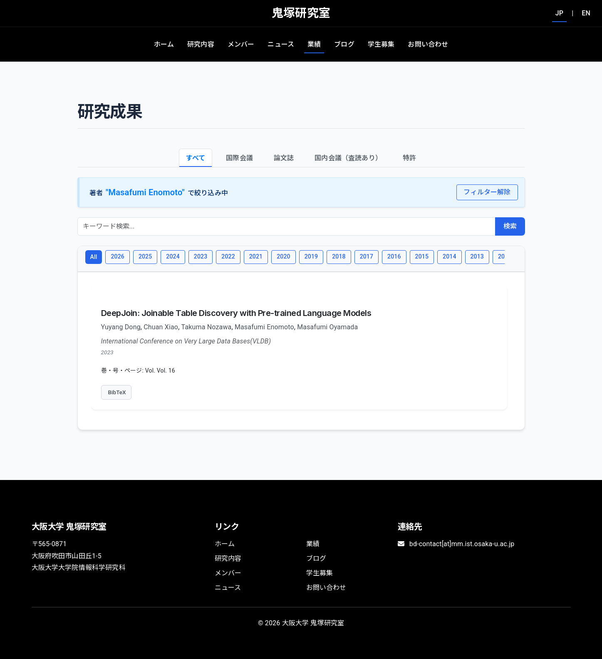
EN (586, 13)
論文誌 (284, 158)
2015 (422, 256)
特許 (409, 158)
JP (559, 13)
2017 (366, 256)
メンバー (241, 44)
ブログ (344, 44)
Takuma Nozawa (206, 327)
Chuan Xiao (161, 327)
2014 (449, 256)
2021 (256, 256)
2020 (283, 256)
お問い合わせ (428, 44)
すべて (195, 158)
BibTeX (117, 392)
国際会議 (239, 158)
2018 (338, 256)
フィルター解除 (486, 192)
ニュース (281, 44)
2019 (311, 256)
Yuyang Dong (121, 327)
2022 (228, 256)
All (93, 257)
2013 (477, 256)
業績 (314, 44)
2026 (117, 256)
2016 (394, 256)
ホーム (164, 44)
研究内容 (200, 44)
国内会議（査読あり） (348, 158)
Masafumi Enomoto (264, 327)
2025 (145, 256)
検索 (510, 226)
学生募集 (381, 44)
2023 (200, 256)
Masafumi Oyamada (327, 327)
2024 (172, 256)
